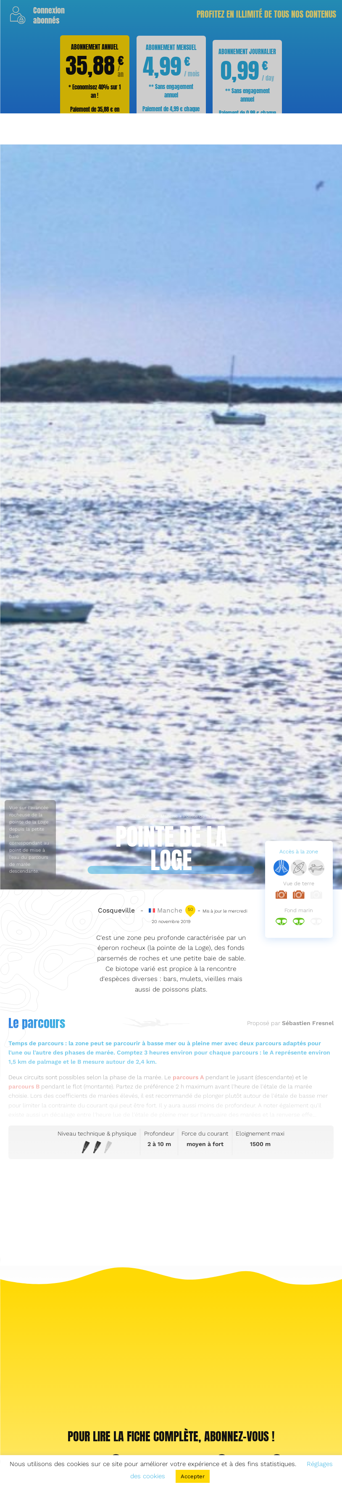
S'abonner (173, 221)
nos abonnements (196, 200)
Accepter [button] (193, 1476)
